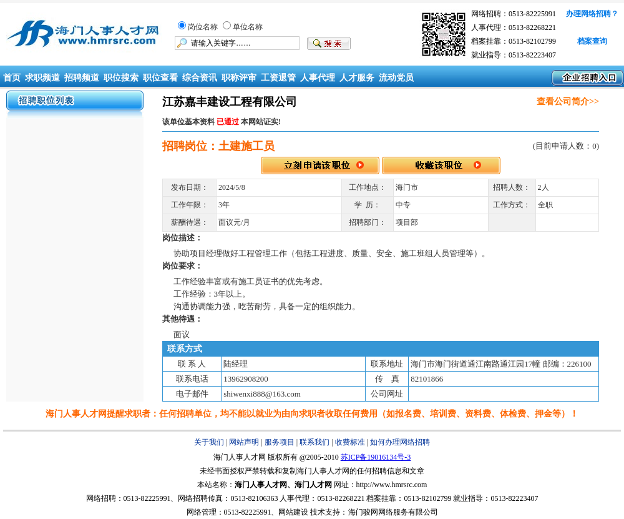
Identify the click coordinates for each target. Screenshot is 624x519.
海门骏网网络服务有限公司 (393, 512)
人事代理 (317, 77)
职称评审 (239, 77)
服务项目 (280, 442)
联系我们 (314, 442)
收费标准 (350, 442)
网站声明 (244, 442)
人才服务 (356, 77)
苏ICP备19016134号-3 (376, 457)
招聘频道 (81, 77)
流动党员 (396, 77)
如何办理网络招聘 (400, 442)
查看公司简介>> (568, 101)
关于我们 (209, 442)
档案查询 (592, 41)
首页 (11, 77)
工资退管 (278, 77)
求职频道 (42, 77)
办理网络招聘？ (592, 13)
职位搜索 (121, 77)
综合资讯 (199, 77)
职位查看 (160, 77)
